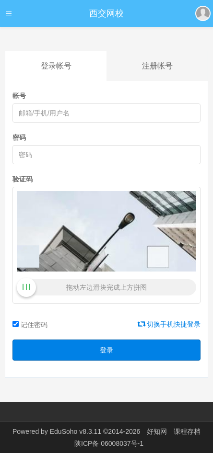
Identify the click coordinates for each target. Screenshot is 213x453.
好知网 (157, 431)
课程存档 (187, 431)
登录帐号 (56, 66)
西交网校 (106, 13)
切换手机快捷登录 (169, 324)
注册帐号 (157, 66)
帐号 (19, 96)
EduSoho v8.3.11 (75, 431)
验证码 (22, 179)
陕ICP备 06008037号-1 (108, 443)
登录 (106, 350)
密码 (19, 137)
